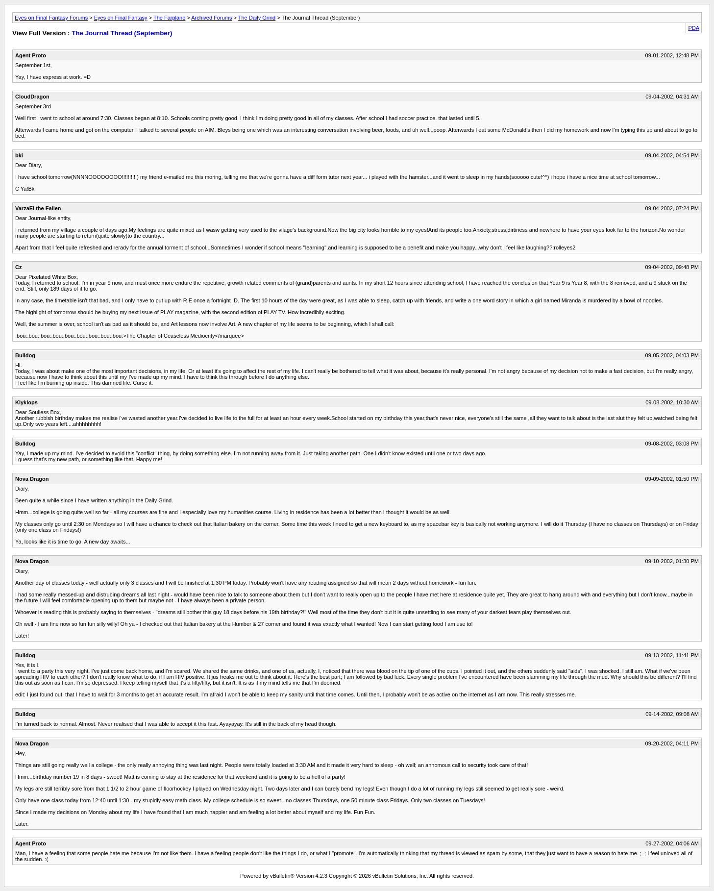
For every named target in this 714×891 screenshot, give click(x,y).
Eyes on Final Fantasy (121, 18)
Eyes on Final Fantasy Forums (51, 18)
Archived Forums (211, 18)
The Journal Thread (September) (122, 33)
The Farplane (169, 18)
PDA (693, 28)
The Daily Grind (256, 18)
